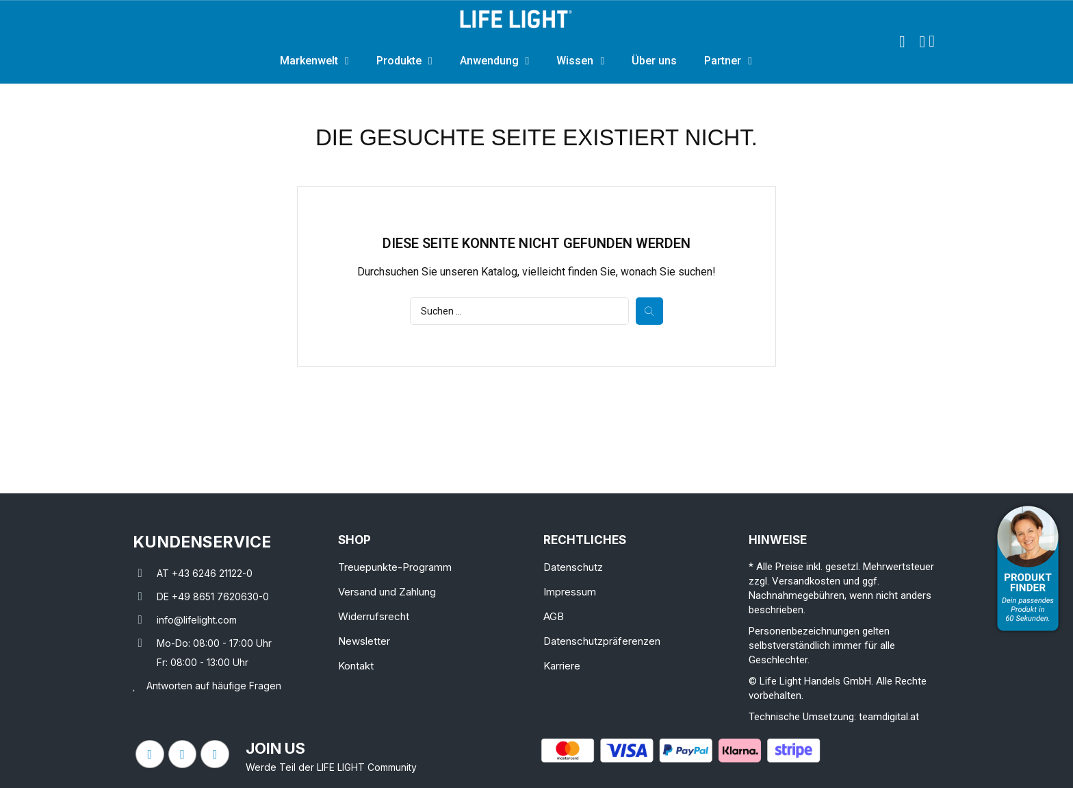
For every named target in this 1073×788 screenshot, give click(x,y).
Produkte (404, 61)
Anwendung (495, 61)
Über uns (654, 60)
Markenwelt (314, 61)
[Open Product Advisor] (1028, 568)
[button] (902, 42)
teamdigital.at (889, 717)
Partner (728, 61)
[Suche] (519, 311)
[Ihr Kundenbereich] (922, 41)
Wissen (580, 61)
